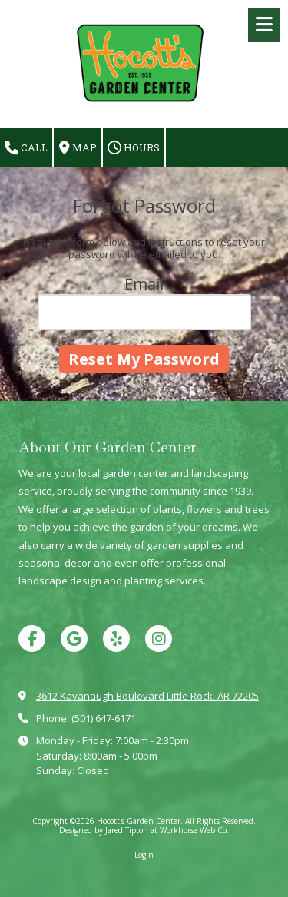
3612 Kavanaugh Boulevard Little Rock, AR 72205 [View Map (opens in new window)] (147, 696)
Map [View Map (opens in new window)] (78, 148)
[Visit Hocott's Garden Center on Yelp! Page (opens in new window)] (116, 638)
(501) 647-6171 (103, 718)
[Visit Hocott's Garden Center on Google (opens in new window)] (74, 638)
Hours (134, 148)
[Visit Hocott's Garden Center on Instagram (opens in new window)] (158, 638)
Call (26, 148)
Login (144, 854)
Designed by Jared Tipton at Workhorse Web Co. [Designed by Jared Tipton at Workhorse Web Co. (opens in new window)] (144, 830)
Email (144, 283)
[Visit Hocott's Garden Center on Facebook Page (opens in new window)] (31, 638)
